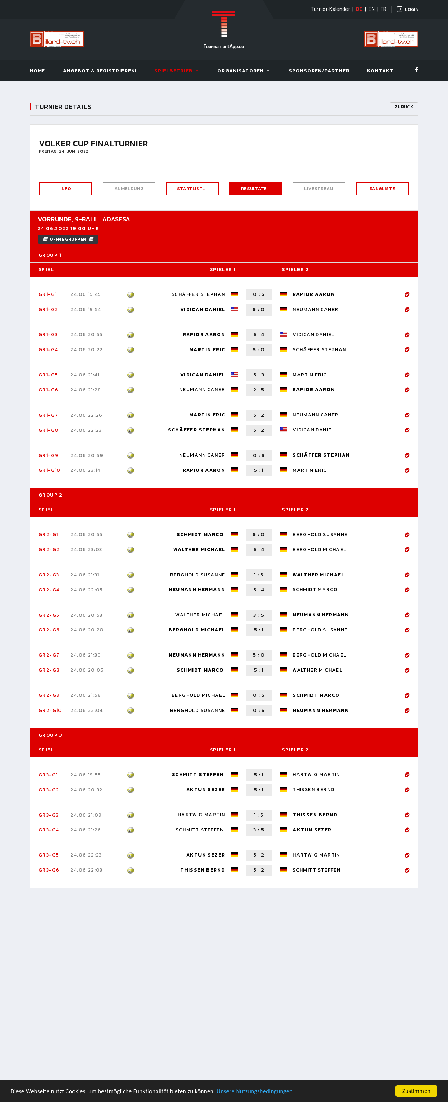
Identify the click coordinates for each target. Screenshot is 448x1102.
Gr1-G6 (48, 390)
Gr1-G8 (48, 430)
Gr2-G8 (49, 670)
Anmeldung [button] (129, 188)
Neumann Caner (315, 309)
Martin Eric (207, 349)
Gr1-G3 (48, 334)
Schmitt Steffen (198, 774)
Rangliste (382, 188)
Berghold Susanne (320, 534)
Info (65, 188)
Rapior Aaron (314, 294)
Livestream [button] (319, 188)
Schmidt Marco (201, 534)
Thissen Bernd (313, 789)
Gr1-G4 (48, 349)
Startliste (191, 188)
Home (37, 71)
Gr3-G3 (48, 815)
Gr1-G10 (49, 470)
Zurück (404, 107)
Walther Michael (199, 549)
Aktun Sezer (205, 789)
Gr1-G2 (48, 309)
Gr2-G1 (48, 534)
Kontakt (380, 71)
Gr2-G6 (49, 629)
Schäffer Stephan (198, 294)
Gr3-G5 (48, 855)
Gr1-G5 (48, 375)
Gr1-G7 (48, 415)
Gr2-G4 (48, 590)
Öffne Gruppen (68, 239)
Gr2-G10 (50, 710)
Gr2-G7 (48, 655)
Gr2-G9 (49, 695)
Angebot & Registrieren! (100, 71)
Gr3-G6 (48, 870)
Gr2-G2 (48, 549)
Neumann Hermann (197, 589)
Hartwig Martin (316, 774)
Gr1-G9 (48, 455)
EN (372, 9)
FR (384, 9)
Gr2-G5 (48, 615)
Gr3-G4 (48, 829)
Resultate (254, 188)
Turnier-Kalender (330, 9)
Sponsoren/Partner (319, 71)
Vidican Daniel (202, 309)
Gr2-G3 (48, 574)
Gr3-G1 (48, 774)
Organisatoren (240, 71)
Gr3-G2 (48, 789)
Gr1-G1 (47, 294)
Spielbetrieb (173, 71)
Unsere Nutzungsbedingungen (255, 1091)
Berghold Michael (319, 549)
